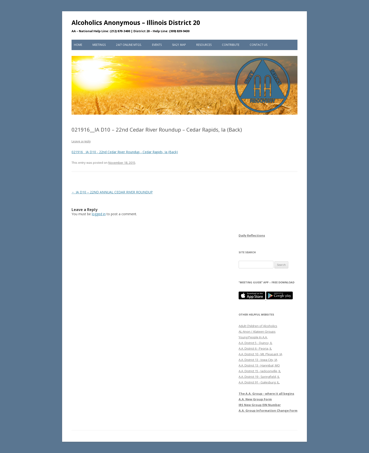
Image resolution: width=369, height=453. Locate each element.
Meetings (99, 45)
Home (78, 45)
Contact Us (258, 45)
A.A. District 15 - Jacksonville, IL (260, 371)
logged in (99, 214)
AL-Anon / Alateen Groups (257, 331)
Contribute (230, 45)
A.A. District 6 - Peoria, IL (255, 348)
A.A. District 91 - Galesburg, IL (259, 382)
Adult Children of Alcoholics (258, 326)
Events (157, 45)
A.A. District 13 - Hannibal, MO (259, 365)
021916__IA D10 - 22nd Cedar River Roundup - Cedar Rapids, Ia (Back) (125, 152)
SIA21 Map (179, 45)
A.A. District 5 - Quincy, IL (255, 343)
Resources (204, 45)
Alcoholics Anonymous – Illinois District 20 (136, 22)
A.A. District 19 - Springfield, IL (259, 377)
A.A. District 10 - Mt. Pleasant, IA (260, 354)
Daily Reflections (252, 235)
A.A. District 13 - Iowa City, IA (258, 360)
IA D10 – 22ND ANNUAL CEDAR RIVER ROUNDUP (112, 192)
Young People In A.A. (253, 337)
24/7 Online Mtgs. (129, 45)
